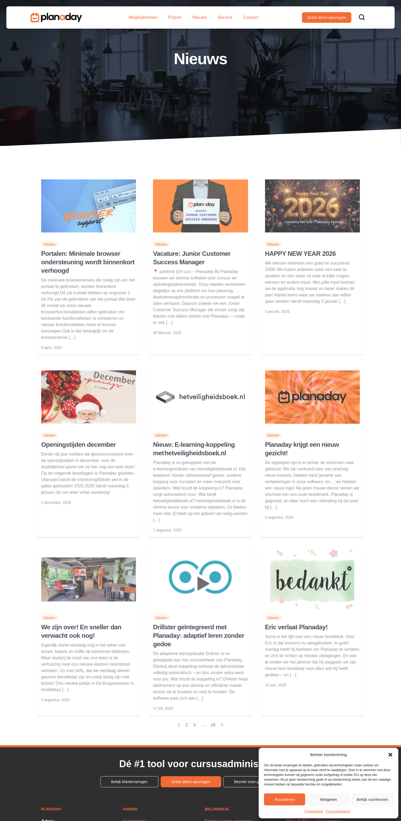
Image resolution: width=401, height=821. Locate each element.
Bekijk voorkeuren (372, 799)
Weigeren (328, 799)
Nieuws (200, 17)
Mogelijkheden (143, 17)
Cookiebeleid (314, 811)
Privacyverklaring (338, 811)
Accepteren (285, 799)
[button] (390, 754)
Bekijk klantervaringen (129, 782)
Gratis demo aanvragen (326, 17)
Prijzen (175, 17)
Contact (251, 17)
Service (224, 17)
